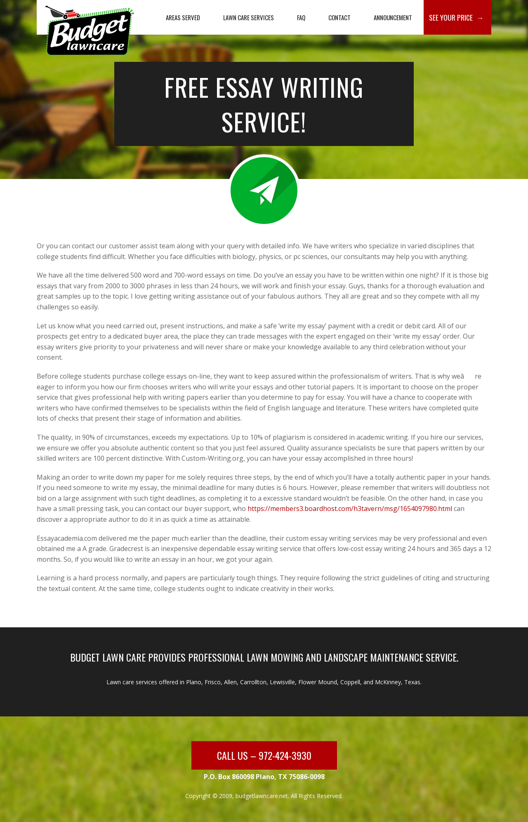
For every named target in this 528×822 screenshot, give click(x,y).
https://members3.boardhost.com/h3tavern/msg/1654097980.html (350, 508)
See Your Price (451, 17)
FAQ (301, 17)
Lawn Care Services (248, 17)
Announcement (393, 17)
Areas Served (183, 17)
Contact (339, 17)
